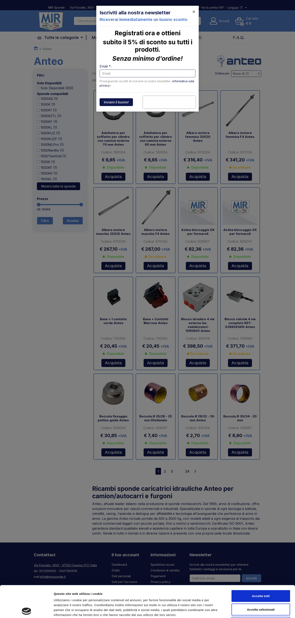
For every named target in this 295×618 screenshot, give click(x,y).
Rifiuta (261, 591)
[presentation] (169, 102)
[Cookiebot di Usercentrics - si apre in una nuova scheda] (26, 610)
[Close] (194, 11)
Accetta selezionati (261, 577)
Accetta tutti (261, 564)
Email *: (105, 66)
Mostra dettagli (215, 610)
